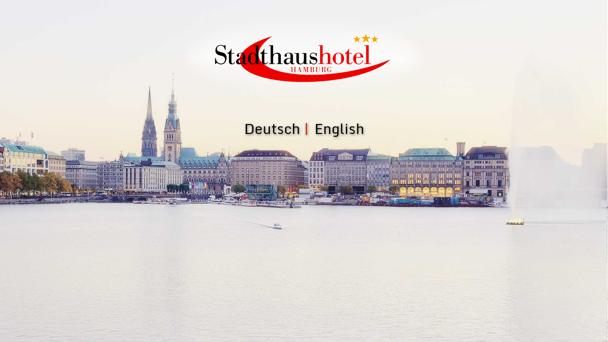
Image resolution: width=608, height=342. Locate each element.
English (339, 128)
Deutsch (272, 128)
